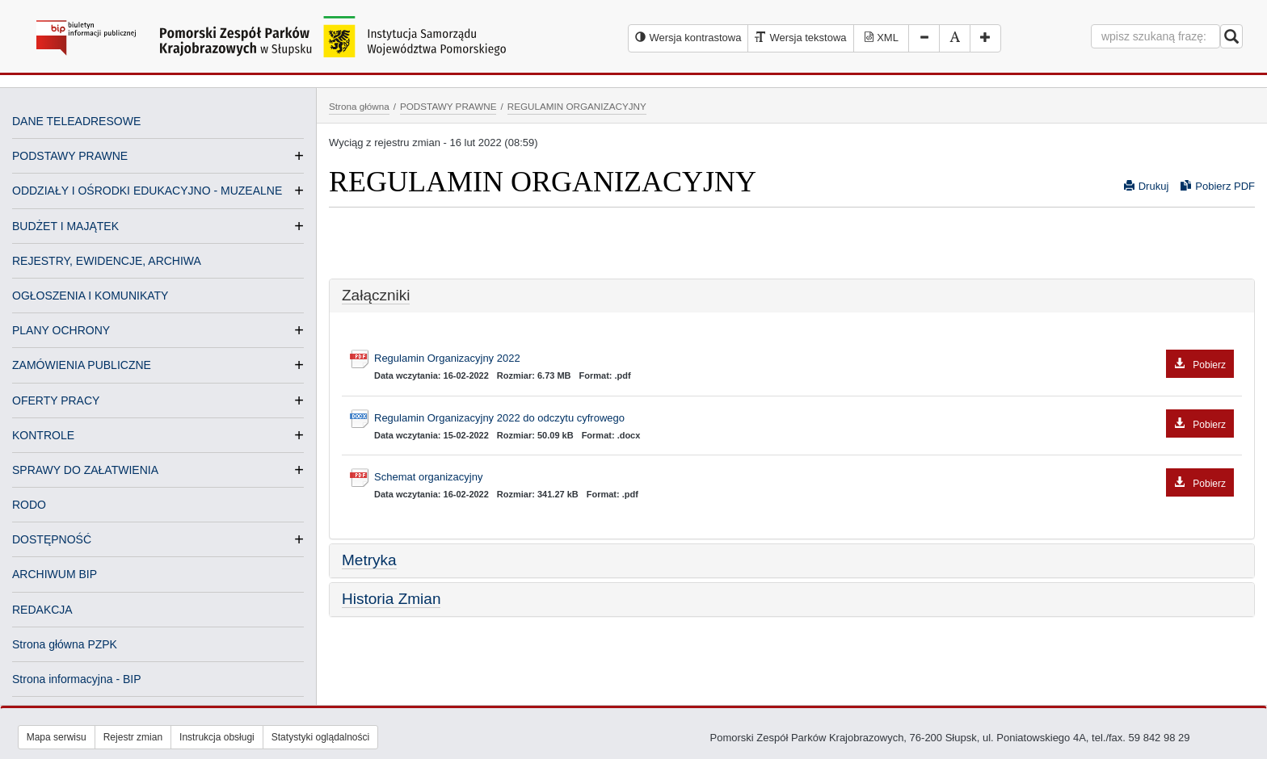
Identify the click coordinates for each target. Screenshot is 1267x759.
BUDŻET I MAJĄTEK (65, 226)
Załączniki (376, 295)
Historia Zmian (391, 598)
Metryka (369, 559)
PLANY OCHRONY (61, 330)
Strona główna (359, 106)
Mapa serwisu (56, 737)
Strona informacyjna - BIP (76, 679)
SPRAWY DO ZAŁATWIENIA (85, 470)
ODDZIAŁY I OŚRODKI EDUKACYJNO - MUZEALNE (147, 190)
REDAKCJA (42, 609)
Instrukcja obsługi (217, 737)
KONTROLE (43, 435)
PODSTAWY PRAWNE (70, 156)
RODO (29, 504)
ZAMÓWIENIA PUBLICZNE (81, 365)
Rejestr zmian (132, 737)
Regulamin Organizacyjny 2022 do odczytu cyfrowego (804, 418)
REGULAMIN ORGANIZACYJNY (576, 106)
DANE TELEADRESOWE (76, 121)
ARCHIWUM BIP (54, 574)
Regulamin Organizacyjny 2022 (804, 359)
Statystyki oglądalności (320, 737)
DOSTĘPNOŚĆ (51, 539)
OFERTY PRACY (55, 400)
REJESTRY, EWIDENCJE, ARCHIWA (106, 260)
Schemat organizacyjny (804, 477)
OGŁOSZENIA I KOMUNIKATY (90, 295)
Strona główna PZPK (64, 644)
